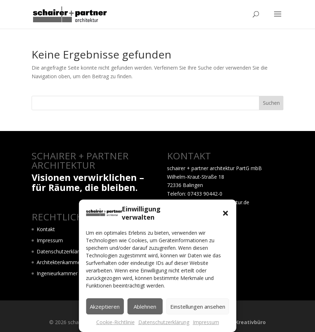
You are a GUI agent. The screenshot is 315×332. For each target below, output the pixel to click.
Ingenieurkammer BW (62, 273)
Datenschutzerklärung (163, 322)
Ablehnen (145, 306)
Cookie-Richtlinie (115, 322)
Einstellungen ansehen (197, 306)
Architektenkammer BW (64, 262)
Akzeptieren (105, 306)
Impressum (206, 322)
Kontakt (46, 229)
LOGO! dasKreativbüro (237, 322)
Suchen (271, 102)
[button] (225, 213)
